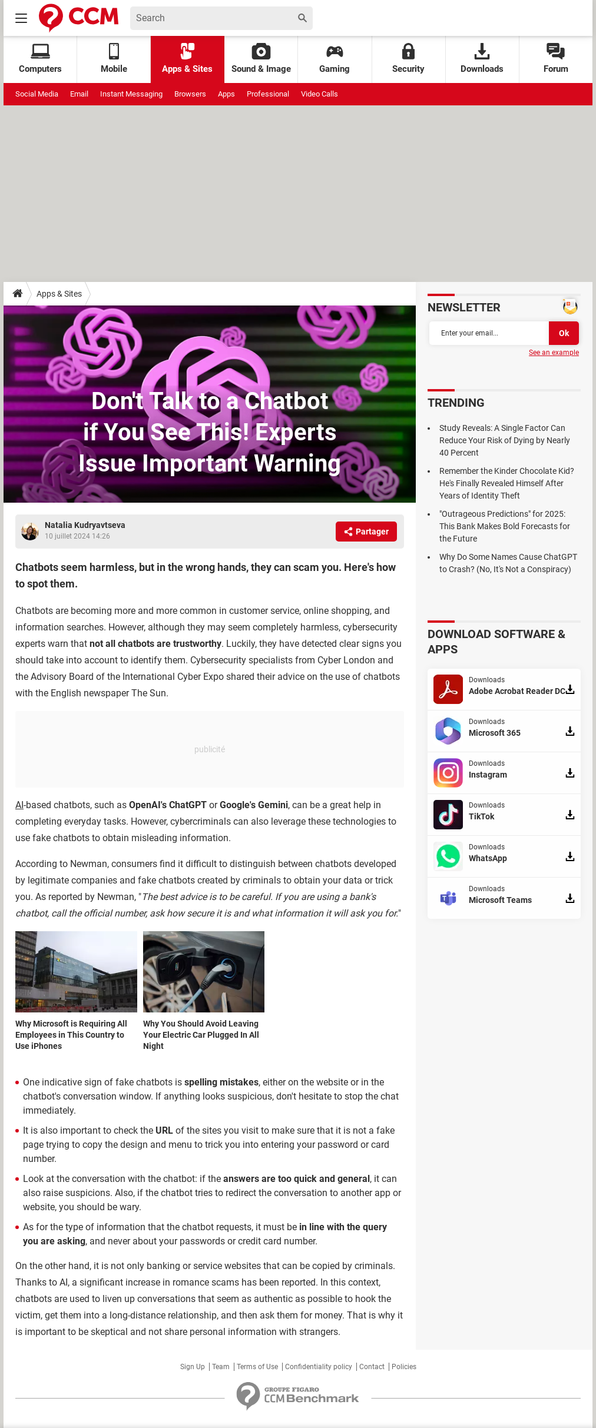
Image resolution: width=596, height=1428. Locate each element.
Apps (226, 93)
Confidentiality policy (318, 1367)
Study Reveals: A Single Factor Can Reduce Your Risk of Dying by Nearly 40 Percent (504, 440)
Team (221, 1367)
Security (408, 58)
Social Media (36, 93)
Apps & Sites (187, 58)
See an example (554, 352)
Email (79, 93)
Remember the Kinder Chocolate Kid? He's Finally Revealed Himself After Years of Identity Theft (506, 483)
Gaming (334, 58)
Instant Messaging (131, 93)
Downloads (482, 58)
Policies (404, 1367)
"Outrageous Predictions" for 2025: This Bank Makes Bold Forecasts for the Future (504, 526)
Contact (372, 1367)
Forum (556, 58)
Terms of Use (257, 1367)
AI (19, 805)
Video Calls (319, 93)
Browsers (190, 93)
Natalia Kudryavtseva (85, 525)
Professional (268, 93)
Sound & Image (261, 58)
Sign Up (192, 1367)
